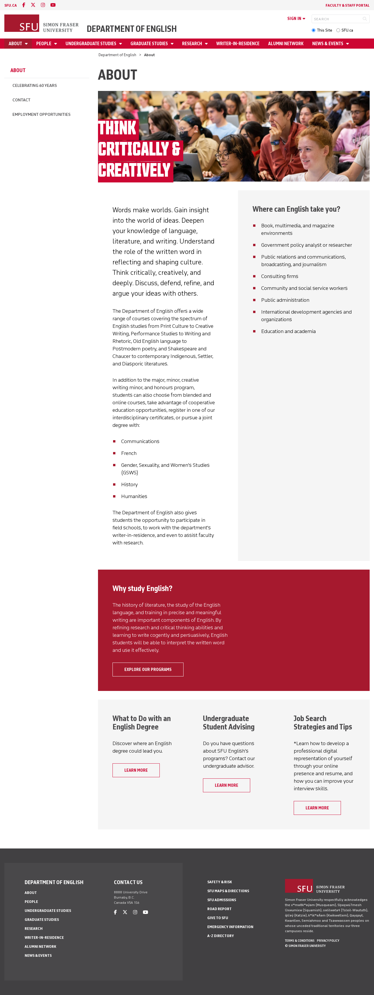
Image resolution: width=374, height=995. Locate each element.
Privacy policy (328, 941)
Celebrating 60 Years (34, 85)
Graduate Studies (149, 43)
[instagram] (43, 5)
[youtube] (53, 5)
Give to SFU (217, 917)
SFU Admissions (221, 899)
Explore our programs (148, 669)
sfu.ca (10, 5)
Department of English (132, 28)
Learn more (136, 770)
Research (192, 43)
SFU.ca (347, 30)
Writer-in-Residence (237, 43)
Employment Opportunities (41, 114)
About (16, 43)
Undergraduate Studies (91, 43)
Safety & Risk (219, 881)
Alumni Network (286, 43)
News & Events (328, 43)
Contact (21, 100)
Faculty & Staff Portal (348, 5)
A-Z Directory (220, 935)
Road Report (219, 908)
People (44, 43)
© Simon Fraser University (305, 946)
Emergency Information (230, 926)
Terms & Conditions (300, 941)
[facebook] (23, 5)
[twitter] (33, 5)
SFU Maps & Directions (228, 890)
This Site (324, 30)
